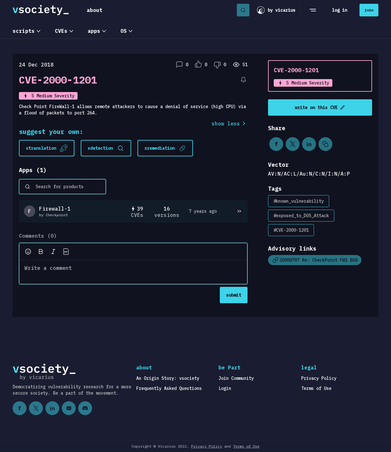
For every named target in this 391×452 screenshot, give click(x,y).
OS (123, 31)
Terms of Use (316, 388)
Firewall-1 (55, 209)
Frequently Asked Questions (169, 388)
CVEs (61, 31)
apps (94, 31)
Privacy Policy (318, 378)
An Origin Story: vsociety (167, 378)
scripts (24, 31)
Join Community (236, 378)
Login (225, 388)
